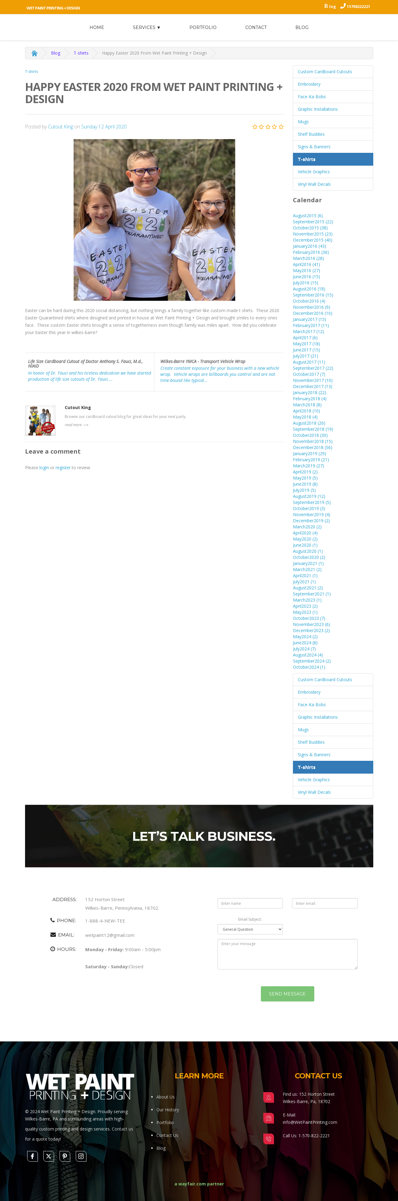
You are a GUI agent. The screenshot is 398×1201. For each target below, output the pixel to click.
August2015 (308, 215)
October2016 (309, 301)
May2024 (305, 636)
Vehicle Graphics (314, 171)
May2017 (306, 344)
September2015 (313, 222)
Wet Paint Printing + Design (53, 8)
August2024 (308, 655)
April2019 (305, 472)
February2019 (311, 459)
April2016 (306, 264)
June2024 (305, 642)
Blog (302, 27)
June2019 (305, 484)
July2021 (304, 581)
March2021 (307, 569)
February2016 (311, 252)
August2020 (308, 551)
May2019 (305, 478)
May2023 (305, 612)
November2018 (313, 441)
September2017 (313, 368)
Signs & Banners (314, 146)
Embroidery (309, 84)
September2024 (312, 661)
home (96, 27)
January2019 (309, 453)
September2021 (312, 594)
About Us (165, 1097)
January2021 (308, 563)
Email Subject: (250, 930)
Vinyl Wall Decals (314, 184)
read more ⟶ (76, 424)
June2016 (306, 276)
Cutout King (61, 126)
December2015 (312, 240)
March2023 (307, 600)
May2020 (305, 539)
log (332, 6)
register (63, 467)
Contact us (122, 1129)
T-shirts (81, 53)
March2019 (308, 466)
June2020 (305, 545)
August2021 (308, 588)
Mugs (303, 121)
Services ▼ (147, 27)
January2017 (309, 319)
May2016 (306, 270)
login (44, 467)
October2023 (309, 618)
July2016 (305, 283)
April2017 (305, 337)
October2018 (310, 435)
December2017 (312, 386)
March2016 (308, 258)
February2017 (311, 325)
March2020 (307, 527)
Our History (167, 1110)
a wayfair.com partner (199, 1184)
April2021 (305, 575)
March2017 (308, 331)
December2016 (312, 313)
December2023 (311, 630)
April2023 (305, 606)
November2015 (313, 234)
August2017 (309, 362)
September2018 (313, 429)
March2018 (307, 405)
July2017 (305, 356)
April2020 (305, 533)
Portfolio (203, 27)
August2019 (309, 496)
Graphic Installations (318, 109)
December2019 (311, 520)
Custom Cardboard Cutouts (325, 71)
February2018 (310, 398)
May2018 (305, 417)
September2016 (313, 295)
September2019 (312, 502)
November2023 (311, 624)
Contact (256, 27)
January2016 (309, 246)
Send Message (287, 1005)
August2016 (309, 289)
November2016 (311, 307)
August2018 (309, 423)
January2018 (309, 392)
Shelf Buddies (311, 134)
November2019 (311, 514)
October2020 (309, 557)
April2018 (306, 411)
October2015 (310, 228)
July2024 (304, 649)
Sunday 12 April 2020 (104, 126)
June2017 (306, 350)
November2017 (313, 380)
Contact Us (167, 1135)
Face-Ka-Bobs (312, 96)
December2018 (312, 447)
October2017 (309, 374)
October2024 (309, 667)
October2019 (309, 508)
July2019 (304, 490)
